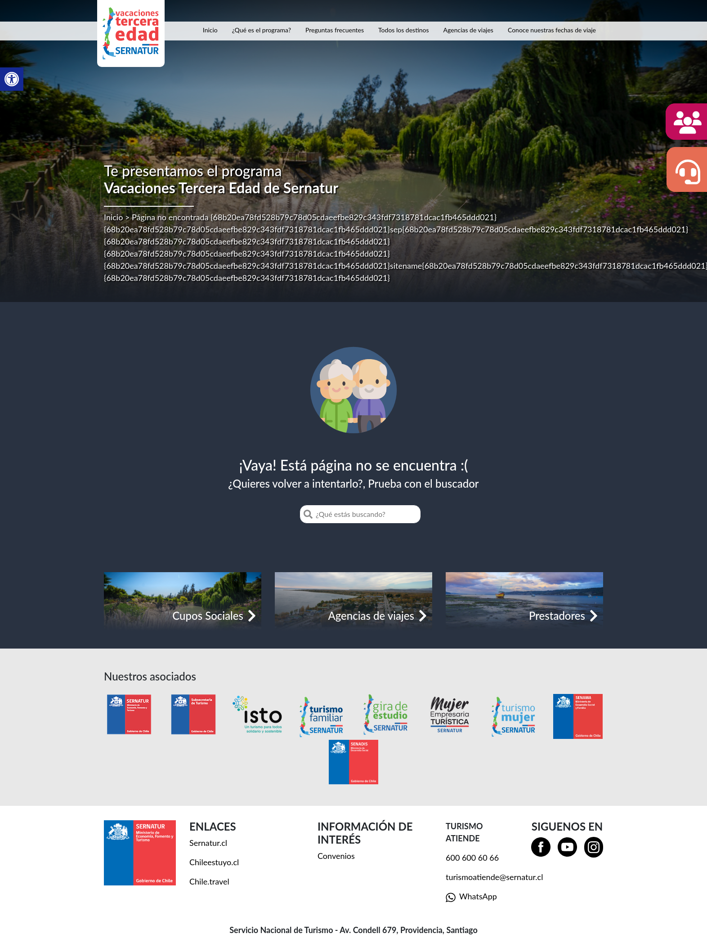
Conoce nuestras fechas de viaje (552, 30)
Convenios (336, 856)
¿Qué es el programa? (261, 30)
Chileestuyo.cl (214, 862)
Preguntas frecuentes (334, 30)
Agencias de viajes (468, 30)
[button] (11, 79)
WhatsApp (471, 897)
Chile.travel (209, 881)
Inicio (210, 30)
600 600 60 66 (472, 858)
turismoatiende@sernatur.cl (494, 877)
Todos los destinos (403, 30)
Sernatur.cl (208, 843)
